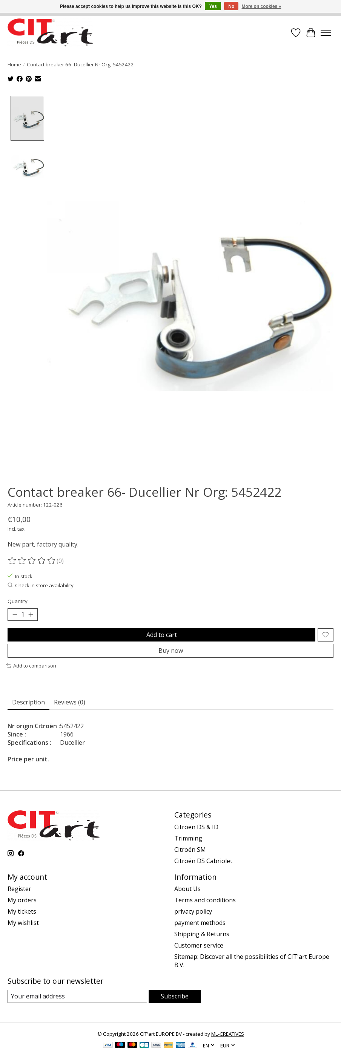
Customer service (198, 945)
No (231, 6)
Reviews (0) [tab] (69, 701)
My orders (22, 900)
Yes (213, 6)
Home (14, 64)
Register (19, 888)
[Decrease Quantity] (15, 614)
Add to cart (161, 634)
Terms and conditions (205, 900)
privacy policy (193, 911)
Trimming (188, 837)
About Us (187, 888)
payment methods (200, 922)
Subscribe (175, 996)
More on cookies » (261, 6)
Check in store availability (41, 585)
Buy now (170, 650)
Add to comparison (31, 665)
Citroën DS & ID (196, 826)
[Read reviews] (32, 560)
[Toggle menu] (325, 32)
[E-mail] (77, 996)
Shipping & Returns (201, 933)
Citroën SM (190, 849)
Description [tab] (28, 701)
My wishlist (23, 922)
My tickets (22, 911)
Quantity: (18, 600)
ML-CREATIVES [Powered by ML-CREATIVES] (227, 1033)
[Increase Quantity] (30, 614)
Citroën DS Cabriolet (203, 860)
